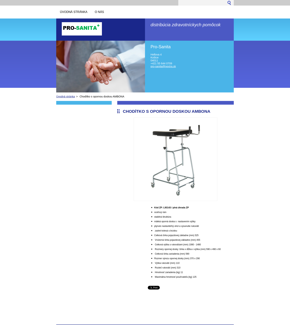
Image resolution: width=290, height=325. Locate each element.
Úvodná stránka (65, 96)
